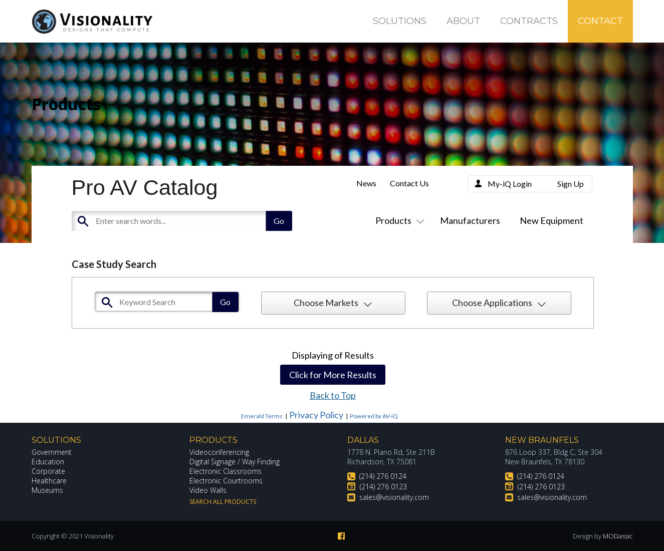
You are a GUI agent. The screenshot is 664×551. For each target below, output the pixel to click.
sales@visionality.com (394, 497)
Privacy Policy (316, 414)
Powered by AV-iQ (374, 416)
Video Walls (208, 490)
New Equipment (551, 220)
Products (397, 220)
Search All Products (222, 501)
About (463, 21)
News (366, 183)
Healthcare (49, 480)
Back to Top (333, 395)
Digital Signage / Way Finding (234, 461)
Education (48, 461)
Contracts (529, 21)
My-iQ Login (510, 183)
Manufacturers (470, 220)
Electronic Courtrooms (226, 480)
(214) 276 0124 (382, 476)
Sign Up (570, 183)
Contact (600, 21)
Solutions (399, 21)
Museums (47, 490)
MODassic (618, 535)
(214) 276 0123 (383, 486)
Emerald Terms (262, 416)
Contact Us (409, 183)
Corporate (48, 471)
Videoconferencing (219, 452)
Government (52, 452)
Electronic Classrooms (225, 471)
